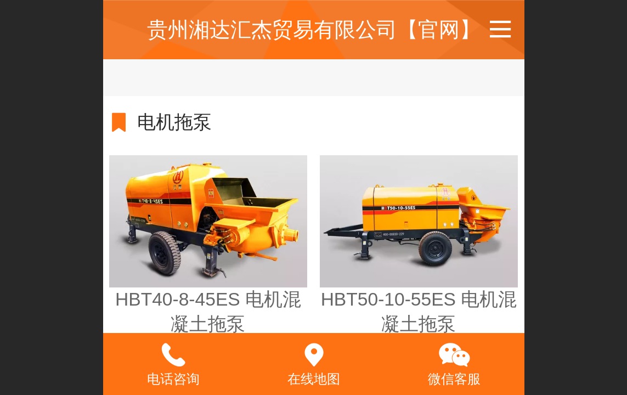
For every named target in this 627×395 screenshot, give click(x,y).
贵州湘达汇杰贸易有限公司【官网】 (314, 29)
